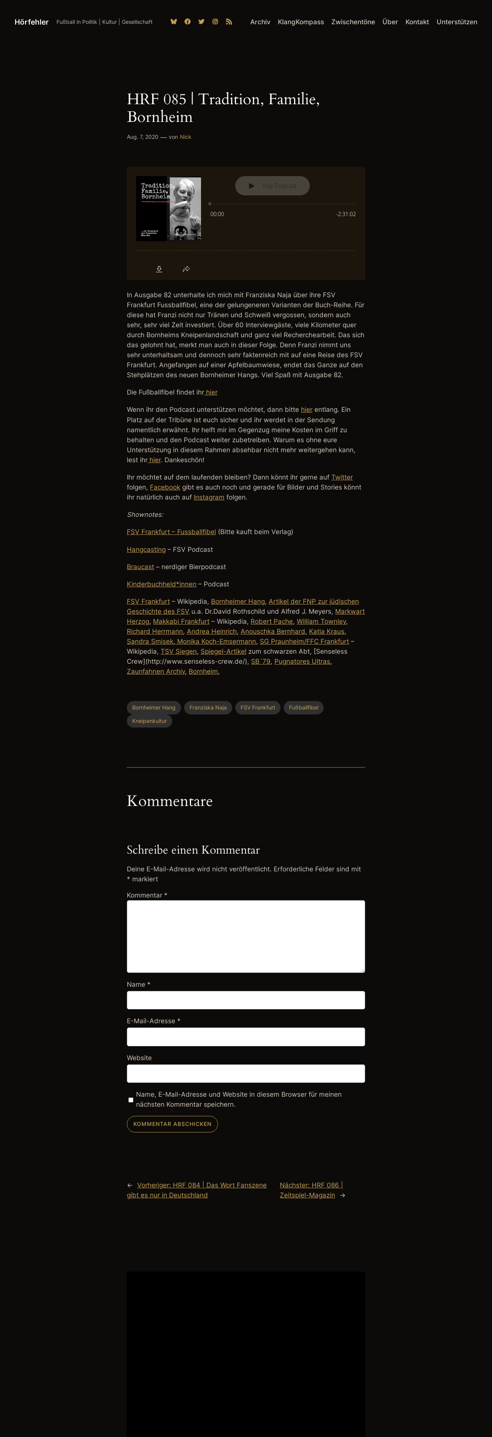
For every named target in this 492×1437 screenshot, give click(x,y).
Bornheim (203, 671)
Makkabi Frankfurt (181, 621)
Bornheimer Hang (238, 601)
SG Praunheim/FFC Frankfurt (304, 641)
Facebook (165, 487)
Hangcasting (146, 549)
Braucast (140, 567)
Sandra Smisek (150, 641)
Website (139, 1058)
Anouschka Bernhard (273, 631)
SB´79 (261, 661)
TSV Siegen (179, 651)
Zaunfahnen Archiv (156, 671)
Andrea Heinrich (212, 631)
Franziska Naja (208, 707)
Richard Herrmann (155, 631)
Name (139, 984)
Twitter (342, 477)
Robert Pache (272, 621)
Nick (185, 136)
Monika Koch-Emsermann (215, 641)
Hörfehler (32, 22)
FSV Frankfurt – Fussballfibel (171, 532)
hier (211, 392)
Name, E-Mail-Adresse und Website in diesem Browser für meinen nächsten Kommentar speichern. (239, 1099)
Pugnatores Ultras (302, 661)
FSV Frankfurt (148, 601)
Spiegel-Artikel (223, 651)
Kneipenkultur (149, 721)
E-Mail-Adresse (154, 1021)
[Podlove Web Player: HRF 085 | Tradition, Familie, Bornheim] (246, 223)
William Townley (321, 621)
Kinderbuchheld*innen (161, 584)
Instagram (209, 497)
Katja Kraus (326, 631)
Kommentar (147, 895)
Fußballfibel (303, 707)
